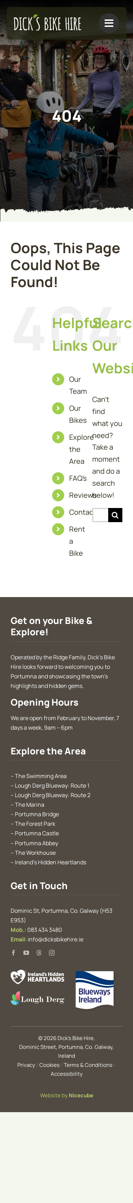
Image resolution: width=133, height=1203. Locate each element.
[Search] (115, 515)
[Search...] (100, 515)
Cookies (49, 1065)
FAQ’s (78, 478)
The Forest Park (35, 824)
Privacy (26, 1065)
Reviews (83, 495)
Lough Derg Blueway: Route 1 (52, 785)
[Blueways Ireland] (95, 973)
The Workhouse (35, 853)
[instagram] (52, 953)
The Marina (29, 804)
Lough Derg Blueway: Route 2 (52, 795)
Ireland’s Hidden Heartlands (50, 862)
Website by (66, 1095)
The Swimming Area (41, 776)
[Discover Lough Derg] (37, 994)
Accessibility (67, 1074)
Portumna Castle (37, 833)
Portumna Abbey (36, 843)
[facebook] (13, 953)
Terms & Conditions (88, 1065)
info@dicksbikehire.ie (55, 939)
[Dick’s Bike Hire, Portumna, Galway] (47, 17)
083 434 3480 (44, 930)
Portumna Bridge (37, 814)
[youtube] (26, 953)
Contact (82, 512)
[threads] (39, 953)
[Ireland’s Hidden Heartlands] (37, 973)
